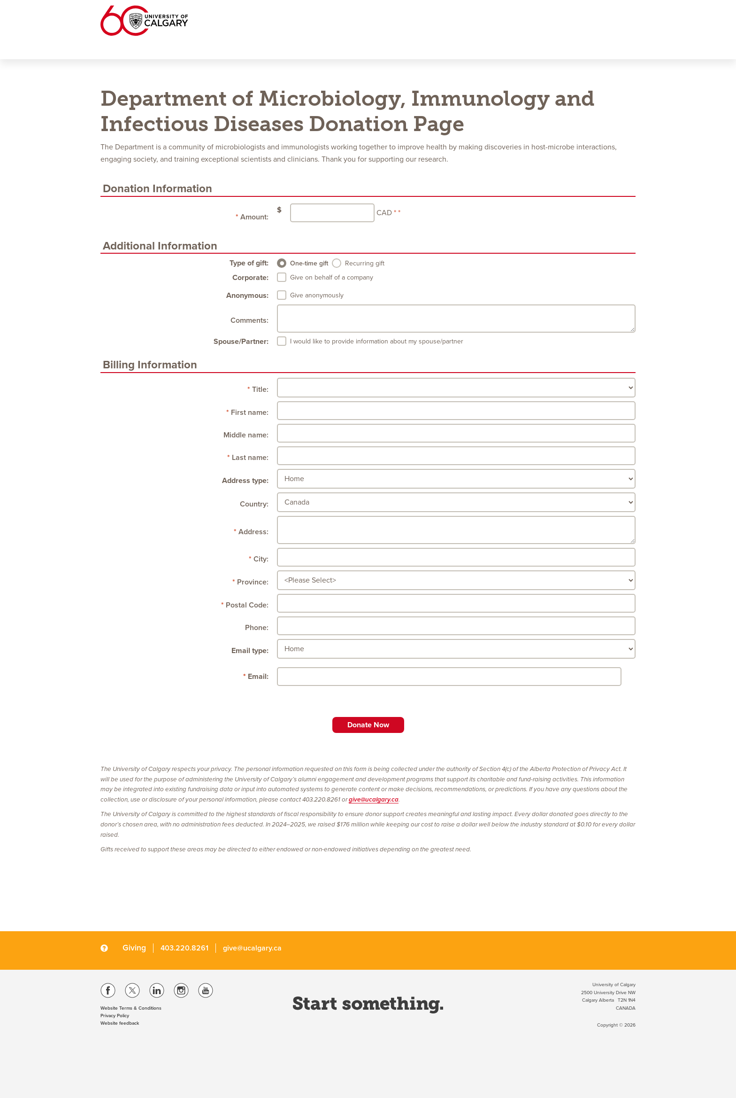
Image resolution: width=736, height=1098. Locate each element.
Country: (254, 504)
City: (260, 559)
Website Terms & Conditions (130, 1008)
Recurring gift (364, 263)
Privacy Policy (114, 1016)
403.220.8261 (184, 948)
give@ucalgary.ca (374, 799)
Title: (260, 389)
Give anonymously (317, 295)
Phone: (256, 627)
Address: (253, 532)
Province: (252, 582)
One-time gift (309, 263)
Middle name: (245, 435)
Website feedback (119, 1023)
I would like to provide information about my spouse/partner (376, 341)
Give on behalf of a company (331, 277)
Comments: (249, 320)
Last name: (250, 457)
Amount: (254, 217)
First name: (249, 412)
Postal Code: (247, 605)
